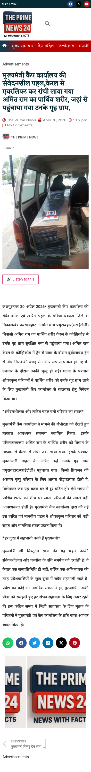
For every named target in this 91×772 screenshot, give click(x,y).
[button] (7, 642)
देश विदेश (46, 46)
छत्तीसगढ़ (66, 46)
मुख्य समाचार (22, 46)
